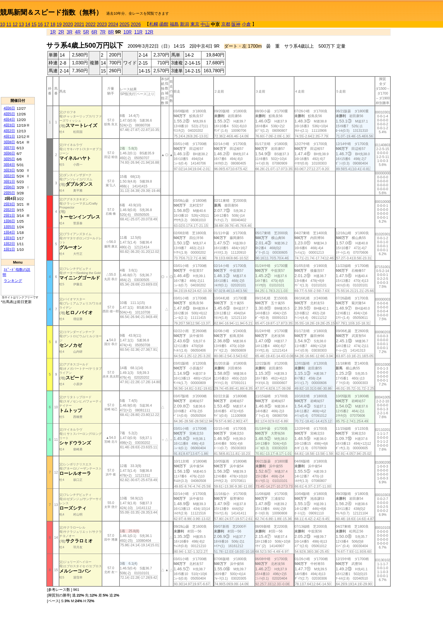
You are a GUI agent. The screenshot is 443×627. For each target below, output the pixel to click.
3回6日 (9, 153)
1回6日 (9, 221)
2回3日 (9, 204)
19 (59, 24)
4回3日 (9, 125)
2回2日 (9, 210)
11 (8, 24)
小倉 (246, 24)
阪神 (235, 24)
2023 (102, 24)
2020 (68, 24)
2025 (125, 24)
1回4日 (9, 232)
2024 (113, 24)
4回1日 (9, 136)
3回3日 (9, 170)
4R (78, 32)
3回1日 (9, 181)
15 (33, 24)
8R (111, 32)
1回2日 (9, 244)
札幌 (153, 24)
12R (149, 32)
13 (21, 24)
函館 (163, 24)
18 (52, 24)
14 (27, 24)
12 (15, 24)
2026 (136, 24)
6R (94, 32)
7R (102, 32)
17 (46, 24)
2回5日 (9, 193)
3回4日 (9, 165)
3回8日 (9, 142)
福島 (174, 24)
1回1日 (9, 249)
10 (2, 24)
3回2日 (9, 176)
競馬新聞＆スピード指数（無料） (51, 12)
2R (61, 32)
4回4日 (9, 119)
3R (69, 32)
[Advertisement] (18, 62)
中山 (205, 24)
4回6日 (9, 108)
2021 (79, 24)
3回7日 (9, 148)
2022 (91, 24)
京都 (225, 24)
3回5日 (9, 159)
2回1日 (9, 215)
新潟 (184, 24)
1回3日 (9, 238)
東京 (194, 24)
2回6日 (9, 187)
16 (40, 24)
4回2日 (9, 131)
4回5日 (9, 114)
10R (127, 32)
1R (53, 32)
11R (138, 32)
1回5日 (9, 227)
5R (86, 32)
